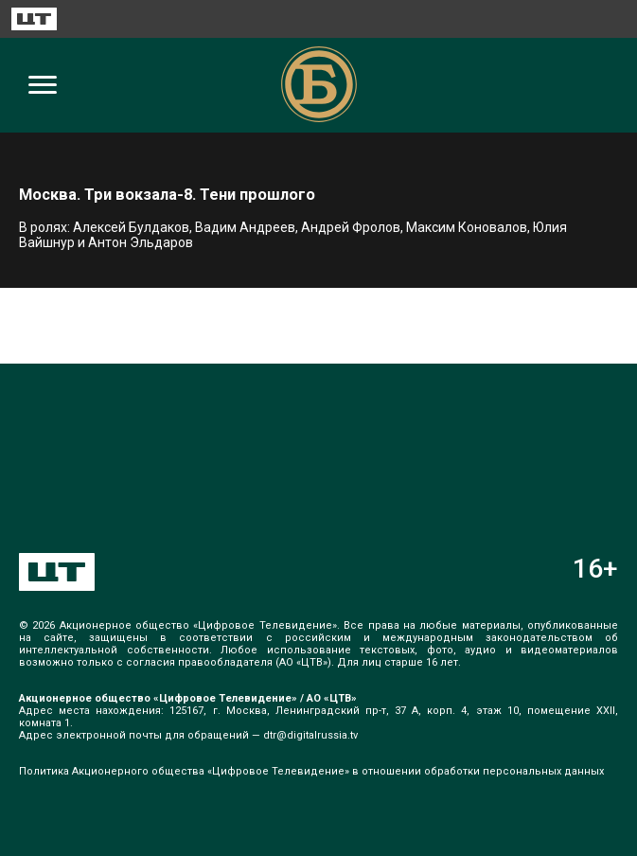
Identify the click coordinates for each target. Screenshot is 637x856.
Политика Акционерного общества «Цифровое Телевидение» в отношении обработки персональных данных (311, 771)
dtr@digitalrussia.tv (310, 735)
